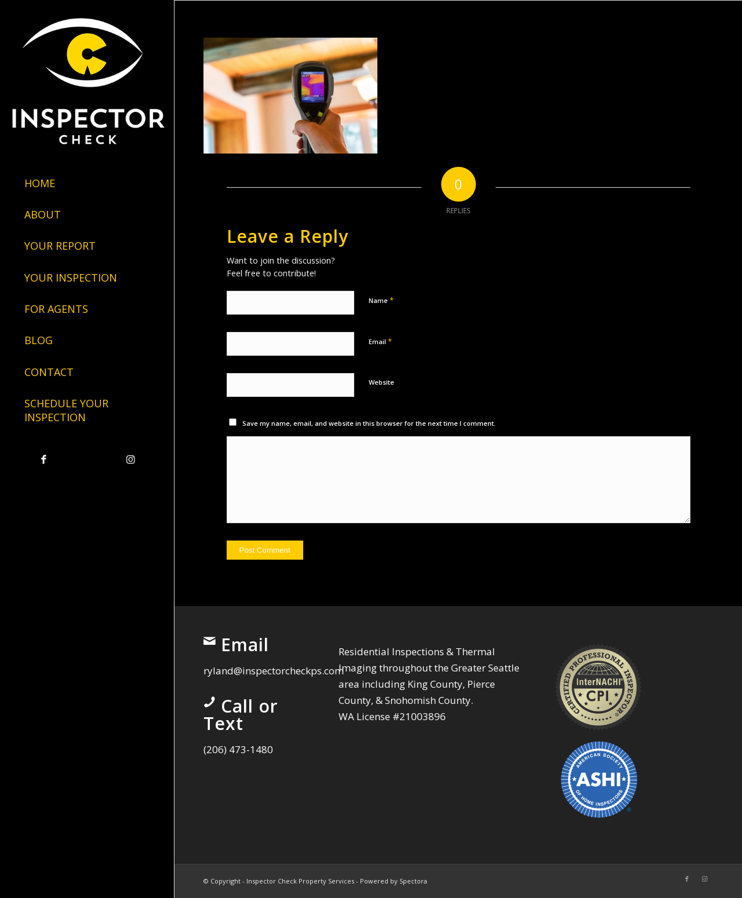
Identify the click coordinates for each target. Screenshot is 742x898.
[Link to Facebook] (43, 459)
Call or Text (240, 714)
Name (381, 300)
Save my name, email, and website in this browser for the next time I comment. (369, 423)
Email (380, 341)
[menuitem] (87, 183)
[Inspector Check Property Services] (87, 78)
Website (381, 382)
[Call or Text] (209, 702)
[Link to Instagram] (130, 459)
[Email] (209, 640)
